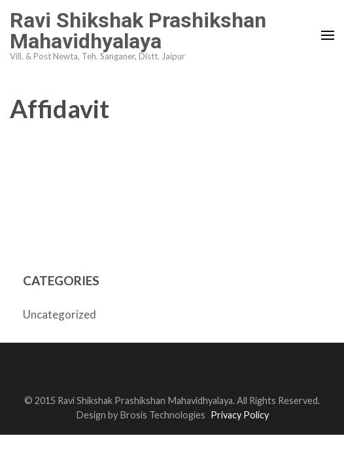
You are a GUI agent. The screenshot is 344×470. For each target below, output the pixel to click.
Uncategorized (59, 314)
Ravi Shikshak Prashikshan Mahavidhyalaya (138, 31)
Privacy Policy (240, 414)
